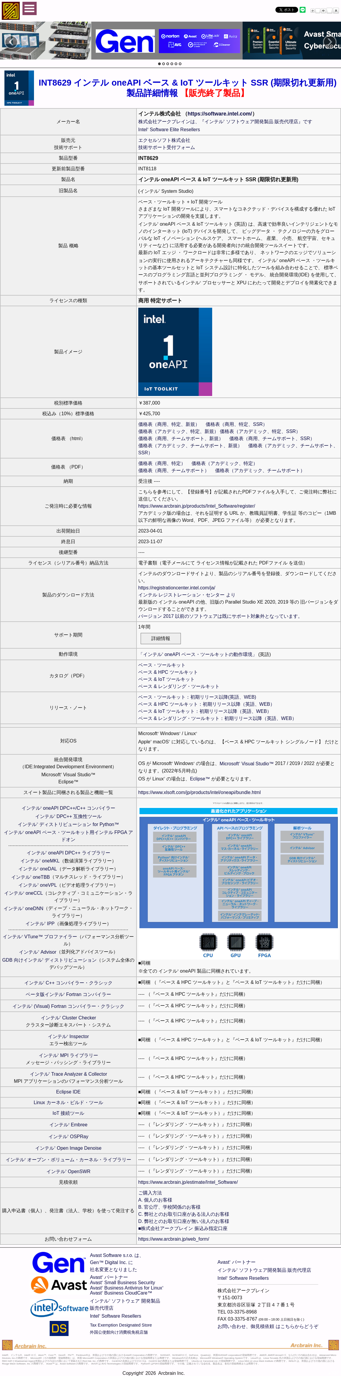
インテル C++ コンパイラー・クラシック (68, 982)
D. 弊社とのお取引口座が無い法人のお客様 (183, 1221)
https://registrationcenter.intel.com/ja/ (176, 587)
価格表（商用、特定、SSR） (236, 424)
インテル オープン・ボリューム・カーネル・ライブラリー (68, 1159)
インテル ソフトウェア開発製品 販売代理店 (264, 1270)
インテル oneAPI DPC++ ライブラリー (68, 852)
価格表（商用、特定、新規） (169, 424)
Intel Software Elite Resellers (169, 129)
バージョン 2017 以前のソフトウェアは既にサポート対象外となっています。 (220, 616)
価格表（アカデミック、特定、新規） (178, 431)
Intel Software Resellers (115, 1316)
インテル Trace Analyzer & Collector (68, 1074)
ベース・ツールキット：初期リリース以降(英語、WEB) (197, 697)
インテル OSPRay (68, 1136)
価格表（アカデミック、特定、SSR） (260, 431)
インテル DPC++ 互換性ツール (68, 816)
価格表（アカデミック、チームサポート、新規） (190, 445)
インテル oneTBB (30, 877)
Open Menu (29, 8)
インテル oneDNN (23, 908)
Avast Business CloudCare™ (121, 1292)
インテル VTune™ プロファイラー (40, 936)
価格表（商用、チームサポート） (173, 470)
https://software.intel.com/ (220, 114)
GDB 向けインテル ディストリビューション (49, 960)
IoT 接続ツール (68, 1113)
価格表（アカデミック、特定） (224, 463)
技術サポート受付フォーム (166, 147)
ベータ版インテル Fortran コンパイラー (68, 994)
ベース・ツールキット (162, 665)
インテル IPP (40, 923)
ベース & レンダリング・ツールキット (179, 686)
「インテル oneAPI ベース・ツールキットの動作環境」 (197, 654)
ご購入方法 (150, 1192)
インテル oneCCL (23, 893)
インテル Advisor (37, 952)
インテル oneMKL (39, 860)
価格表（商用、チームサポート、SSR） (272, 438)
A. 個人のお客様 (155, 1199)
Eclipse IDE (68, 1091)
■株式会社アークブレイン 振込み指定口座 (183, 1228)
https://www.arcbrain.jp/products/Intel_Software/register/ (196, 506)
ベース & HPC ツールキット (168, 672)
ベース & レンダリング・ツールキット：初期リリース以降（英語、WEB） (217, 718)
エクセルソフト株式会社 (164, 140)
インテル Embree (68, 1124)
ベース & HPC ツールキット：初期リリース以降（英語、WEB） (206, 704)
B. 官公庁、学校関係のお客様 (169, 1207)
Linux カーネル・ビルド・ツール (68, 1102)
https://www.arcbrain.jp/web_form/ (173, 1239)
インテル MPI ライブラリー (68, 1055)
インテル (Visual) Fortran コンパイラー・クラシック (68, 1006)
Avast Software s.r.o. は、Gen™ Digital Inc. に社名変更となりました (117, 1262)
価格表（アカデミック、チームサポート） (260, 470)
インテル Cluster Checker (68, 1017)
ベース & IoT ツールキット (166, 679)
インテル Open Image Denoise (68, 1148)
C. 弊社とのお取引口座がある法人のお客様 (183, 1214)
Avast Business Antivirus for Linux (126, 1287)
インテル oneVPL (37, 885)
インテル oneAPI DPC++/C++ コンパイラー (68, 808)
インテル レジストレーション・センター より (187, 594)
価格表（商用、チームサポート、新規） (180, 438)
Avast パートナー (109, 1277)
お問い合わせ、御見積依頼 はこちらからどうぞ (267, 1326)
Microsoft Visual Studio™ (247, 763)
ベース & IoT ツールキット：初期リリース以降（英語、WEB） (205, 711)
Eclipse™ (200, 778)
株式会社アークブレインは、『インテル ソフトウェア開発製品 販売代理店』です (225, 121)
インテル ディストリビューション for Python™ (68, 824)
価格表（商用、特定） (162, 463)
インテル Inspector (68, 1036)
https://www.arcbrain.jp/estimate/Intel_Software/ (188, 1182)
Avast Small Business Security (122, 1282)
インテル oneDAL (37, 868)
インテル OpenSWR (68, 1171)
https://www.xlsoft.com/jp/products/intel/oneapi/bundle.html (199, 792)
